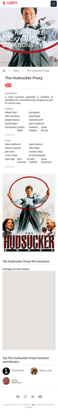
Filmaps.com (15, 404)
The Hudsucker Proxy (38, 70)
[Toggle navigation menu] (54, 4)
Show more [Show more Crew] (10, 167)
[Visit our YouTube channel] (40, 397)
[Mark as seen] (8, 85)
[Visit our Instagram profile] (25, 397)
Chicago (16, 269)
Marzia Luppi (46, 370)
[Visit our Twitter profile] (33, 397)
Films (16, 70)
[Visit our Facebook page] (18, 397)
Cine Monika (18, 370)
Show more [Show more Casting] (10, 135)
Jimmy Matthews (16, 381)
